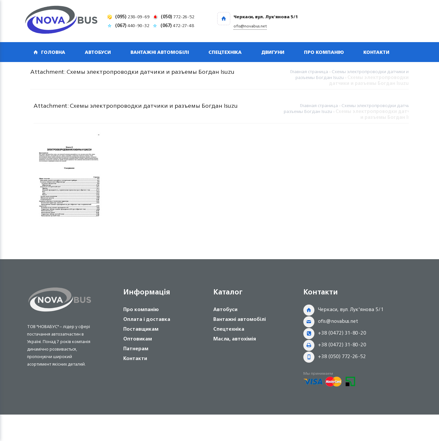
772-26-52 (177, 16)
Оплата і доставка (146, 319)
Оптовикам (137, 338)
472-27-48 (177, 25)
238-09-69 (132, 16)
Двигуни (272, 52)
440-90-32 (132, 25)
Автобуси (98, 52)
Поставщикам (141, 328)
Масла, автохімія (234, 338)
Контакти (376, 52)
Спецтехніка (225, 52)
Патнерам (135, 348)
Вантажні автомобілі (159, 52)
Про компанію (324, 52)
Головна (53, 52)
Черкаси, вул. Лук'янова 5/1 (351, 309)
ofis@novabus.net (338, 321)
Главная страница (309, 71)
